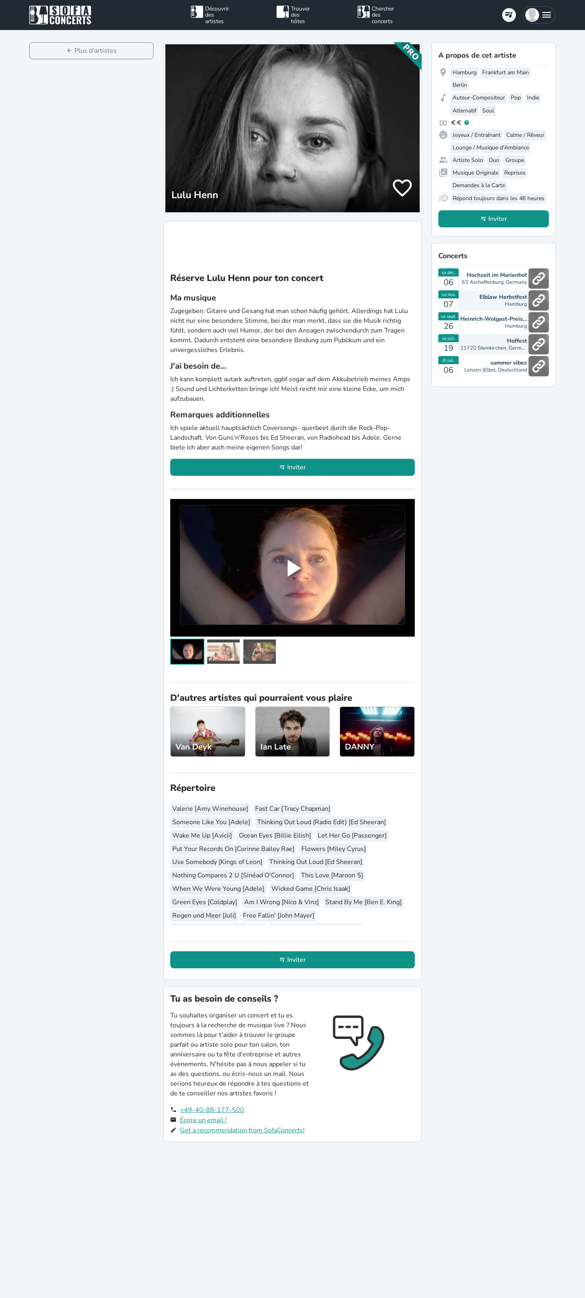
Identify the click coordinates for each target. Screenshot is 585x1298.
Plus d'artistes (95, 50)
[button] (538, 15)
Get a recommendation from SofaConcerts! (242, 1130)
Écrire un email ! (203, 1120)
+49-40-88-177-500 (212, 1110)
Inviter (296, 467)
